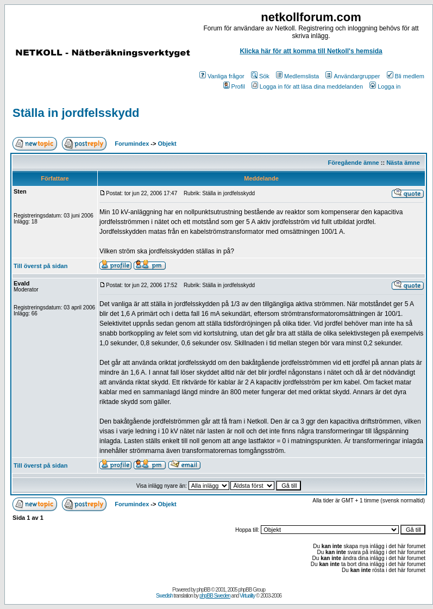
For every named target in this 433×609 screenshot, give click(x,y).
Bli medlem (405, 76)
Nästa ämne (403, 162)
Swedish (164, 596)
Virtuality (247, 596)
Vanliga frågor (221, 76)
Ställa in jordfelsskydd (76, 113)
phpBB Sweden (214, 596)
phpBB (203, 590)
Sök (260, 76)
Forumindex (132, 143)
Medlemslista (297, 76)
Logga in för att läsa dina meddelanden (307, 86)
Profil (234, 86)
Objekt (167, 143)
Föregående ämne (353, 162)
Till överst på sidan (40, 266)
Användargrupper (352, 76)
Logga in (384, 86)
